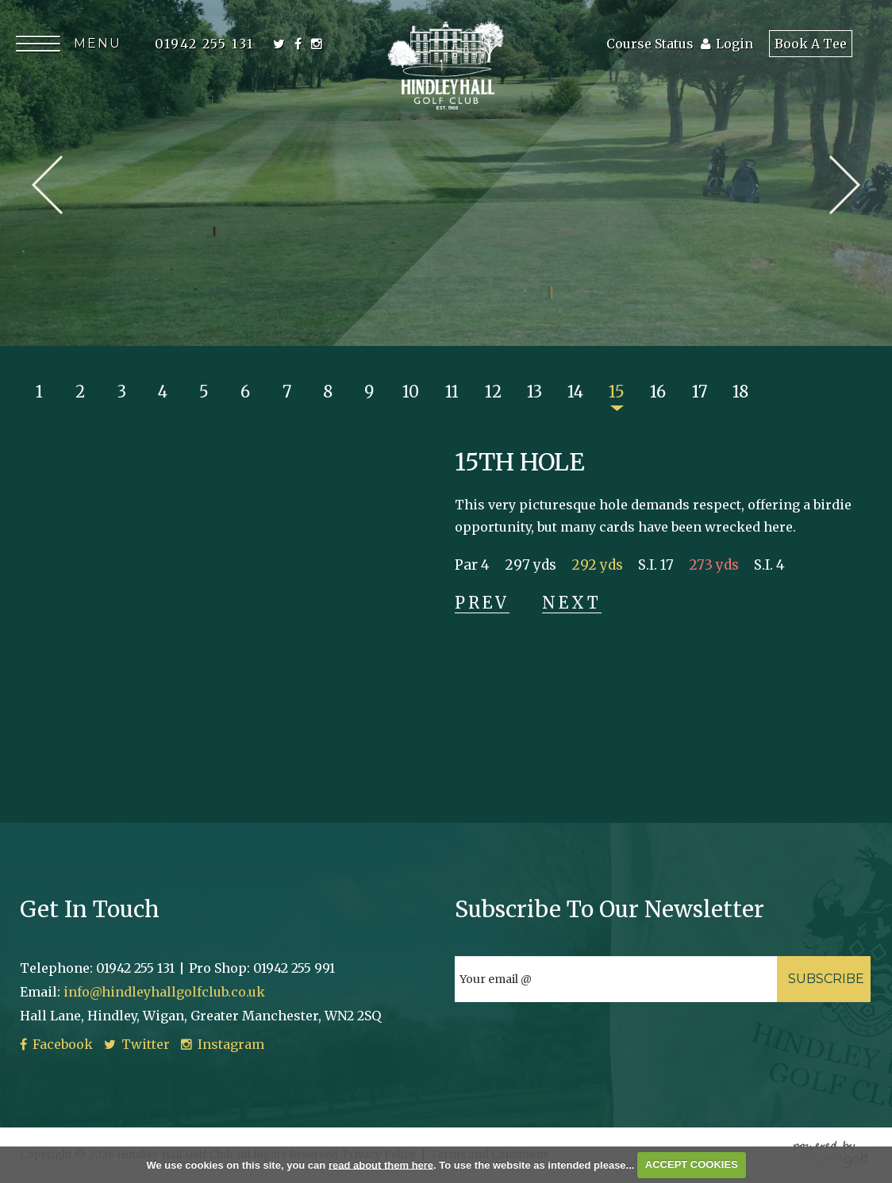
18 (740, 391)
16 (658, 391)
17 (699, 391)
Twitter (137, 1044)
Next (844, 185)
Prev (47, 185)
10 (410, 391)
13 (534, 391)
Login (727, 44)
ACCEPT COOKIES (691, 1164)
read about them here (381, 1164)
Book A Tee (811, 44)
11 (452, 391)
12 (493, 391)
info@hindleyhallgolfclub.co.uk (164, 992)
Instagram (222, 1044)
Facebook (56, 1044)
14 (575, 391)
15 (617, 391)
